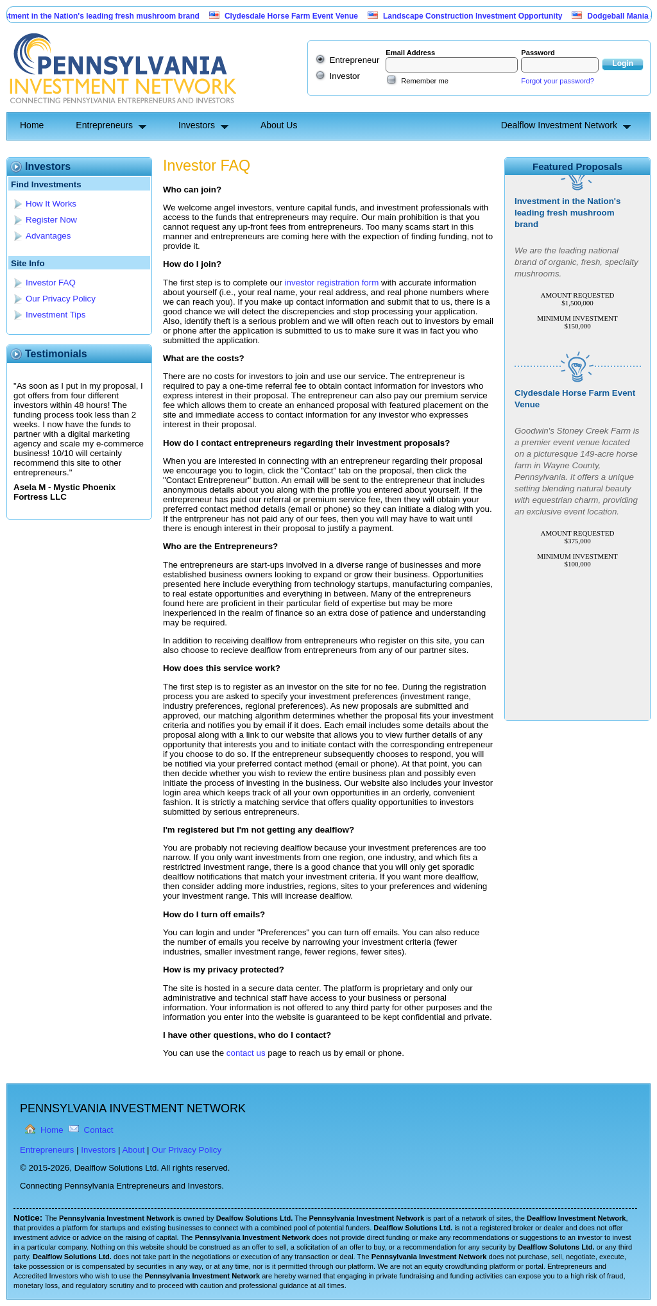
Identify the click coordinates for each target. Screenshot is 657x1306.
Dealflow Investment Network (559, 125)
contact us (246, 1053)
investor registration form (332, 282)
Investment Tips (55, 314)
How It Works (51, 203)
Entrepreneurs (104, 125)
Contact (99, 1130)
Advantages (48, 236)
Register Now (51, 220)
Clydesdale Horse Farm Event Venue (296, 16)
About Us (279, 125)
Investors (196, 125)
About (134, 1150)
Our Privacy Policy (61, 298)
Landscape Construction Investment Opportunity (477, 16)
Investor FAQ (51, 282)
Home (32, 125)
